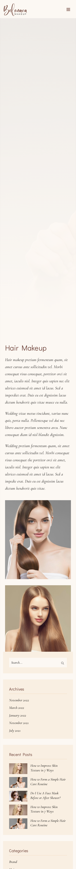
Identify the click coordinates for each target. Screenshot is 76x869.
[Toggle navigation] (68, 9)
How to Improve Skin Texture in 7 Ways (44, 767)
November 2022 (19, 700)
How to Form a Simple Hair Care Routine (48, 781)
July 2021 (14, 730)
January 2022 (17, 715)
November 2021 (19, 723)
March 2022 (16, 707)
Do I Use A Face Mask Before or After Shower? (45, 795)
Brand (13, 861)
